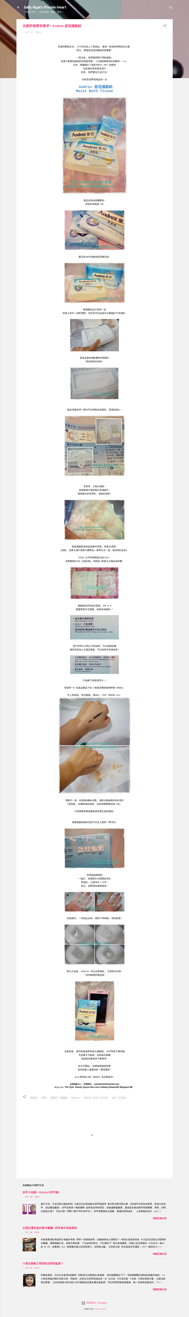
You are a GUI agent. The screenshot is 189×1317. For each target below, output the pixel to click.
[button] (165, 26)
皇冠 (44, 1098)
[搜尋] (171, 8)
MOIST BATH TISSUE (96, 1098)
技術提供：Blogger (94, 1303)
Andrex (76, 1098)
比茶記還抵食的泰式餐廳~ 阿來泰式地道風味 (50, 1227)
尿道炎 (33, 1098)
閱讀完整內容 (160, 1218)
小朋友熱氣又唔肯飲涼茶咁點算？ (43, 1263)
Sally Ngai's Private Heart (45, 7)
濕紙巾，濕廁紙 (59, 1098)
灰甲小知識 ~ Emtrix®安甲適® (41, 1192)
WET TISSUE (119, 1098)
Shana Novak (100, 1309)
